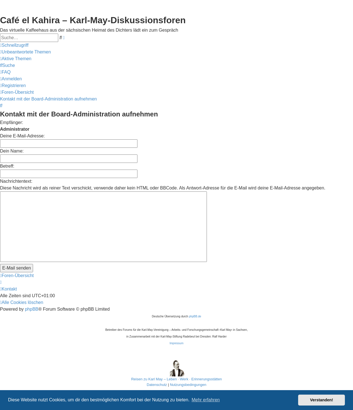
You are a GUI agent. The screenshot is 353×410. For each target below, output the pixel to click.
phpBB (31, 309)
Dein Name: (12, 151)
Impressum (176, 343)
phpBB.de (195, 316)
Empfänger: (11, 122)
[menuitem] (25, 52)
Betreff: (7, 166)
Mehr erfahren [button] (205, 399)
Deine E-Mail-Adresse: (22, 135)
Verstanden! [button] (321, 400)
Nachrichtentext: (16, 181)
